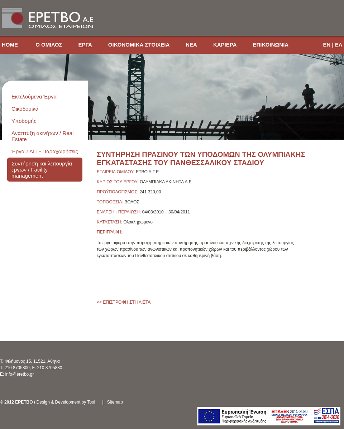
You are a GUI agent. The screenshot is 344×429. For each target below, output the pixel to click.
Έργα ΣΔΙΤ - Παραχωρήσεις (44, 151)
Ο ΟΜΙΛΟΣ (48, 45)
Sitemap (115, 402)
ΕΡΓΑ (85, 45)
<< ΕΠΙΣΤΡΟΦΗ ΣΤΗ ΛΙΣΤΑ (123, 302)
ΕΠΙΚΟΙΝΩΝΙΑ (270, 45)
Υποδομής (23, 121)
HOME (10, 45)
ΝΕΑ (191, 45)
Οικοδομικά (24, 109)
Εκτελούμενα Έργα (34, 96)
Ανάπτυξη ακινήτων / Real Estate (42, 136)
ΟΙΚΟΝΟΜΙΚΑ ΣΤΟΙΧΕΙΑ (138, 45)
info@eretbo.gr (19, 374)
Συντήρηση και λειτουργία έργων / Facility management (41, 169)
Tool (91, 402)
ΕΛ (338, 45)
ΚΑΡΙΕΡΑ (225, 45)
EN (327, 45)
